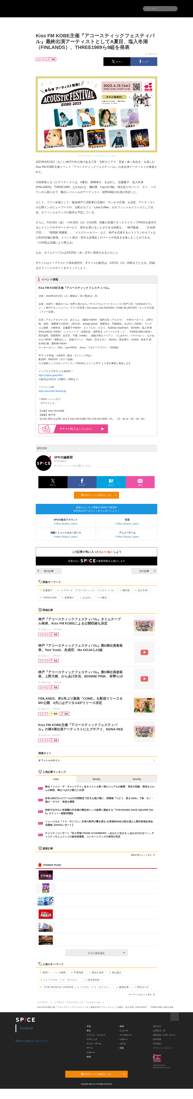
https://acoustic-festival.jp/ (52, 391)
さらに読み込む (106, 953)
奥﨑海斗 (68, 597)
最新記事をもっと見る (143, 855)
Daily (56, 779)
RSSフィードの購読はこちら (98, 495)
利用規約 (157, 1043)
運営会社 (157, 1026)
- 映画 (88, 1057)
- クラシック (91, 1039)
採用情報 (157, 1039)
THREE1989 (48, 597)
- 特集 (121, 1048)
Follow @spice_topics (66, 523)
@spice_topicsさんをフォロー (31, 1040)
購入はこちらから (82, 428)
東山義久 (115, 972)
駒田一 (45, 972)
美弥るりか (141, 987)
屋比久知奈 (96, 972)
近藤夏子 (46, 590)
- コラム (122, 1043)
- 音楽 (88, 1026)
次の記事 (147, 571)
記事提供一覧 (159, 1030)
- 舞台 (88, 1030)
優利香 (124, 590)
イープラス (42, 1002)
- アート (89, 1048)
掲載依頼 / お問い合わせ (164, 1035)
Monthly (137, 779)
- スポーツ (90, 1052)
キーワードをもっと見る (142, 994)
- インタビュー (125, 1035)
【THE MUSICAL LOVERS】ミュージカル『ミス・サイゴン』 (75, 987)
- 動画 (121, 1026)
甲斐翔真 (77, 972)
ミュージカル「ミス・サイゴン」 (59, 979)
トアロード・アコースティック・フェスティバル (86, 590)
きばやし (85, 597)
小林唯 (60, 972)
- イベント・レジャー (96, 1035)
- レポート (123, 1039)
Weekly (96, 779)
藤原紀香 (122, 987)
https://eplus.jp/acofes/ (51, 375)
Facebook (26, 1028)
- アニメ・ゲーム (93, 1043)
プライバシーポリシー (163, 1048)
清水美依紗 (92, 979)
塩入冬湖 (141, 590)
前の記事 (46, 571)
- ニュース (123, 1030)
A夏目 (102, 597)
